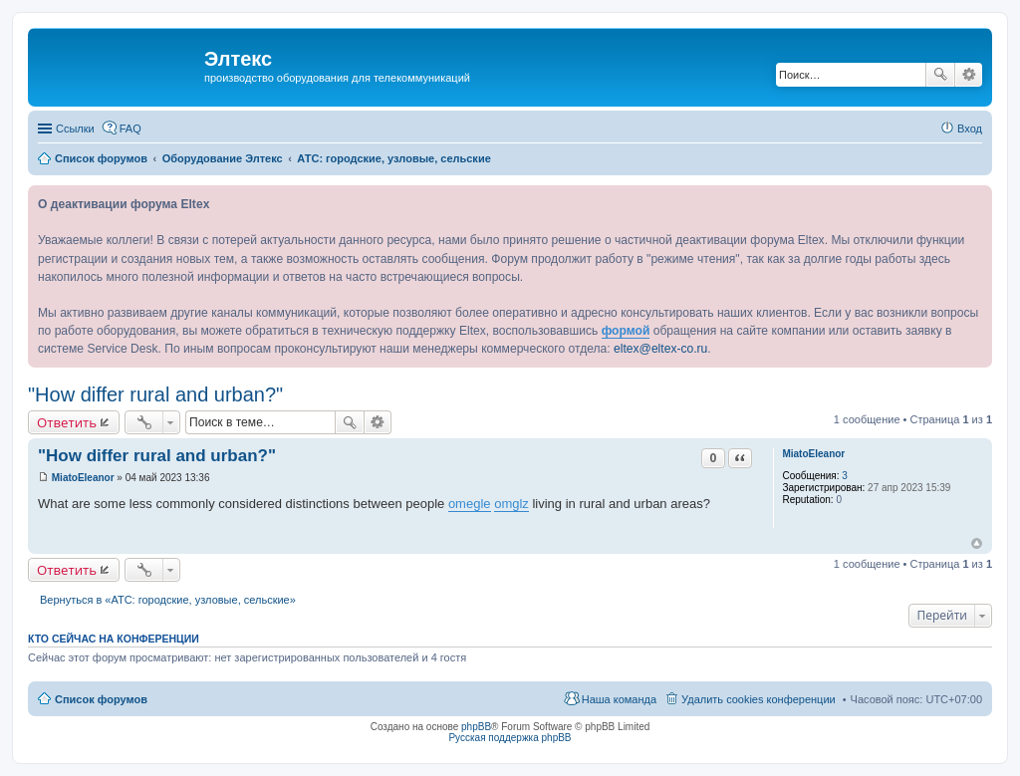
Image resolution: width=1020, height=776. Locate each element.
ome (460, 503)
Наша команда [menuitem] (619, 699)
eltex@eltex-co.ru (660, 349)
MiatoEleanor (813, 453)
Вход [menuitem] (969, 128)
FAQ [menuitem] (130, 128)
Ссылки (75, 128)
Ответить (67, 422)
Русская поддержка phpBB (509, 737)
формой (626, 331)
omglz (511, 503)
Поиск (940, 75)
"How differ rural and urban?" (155, 394)
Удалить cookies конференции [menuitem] (758, 699)
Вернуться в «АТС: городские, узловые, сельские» (168, 600)
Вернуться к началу (976, 543)
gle (481, 503)
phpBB (476, 726)
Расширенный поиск (968, 75)
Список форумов (101, 699)
